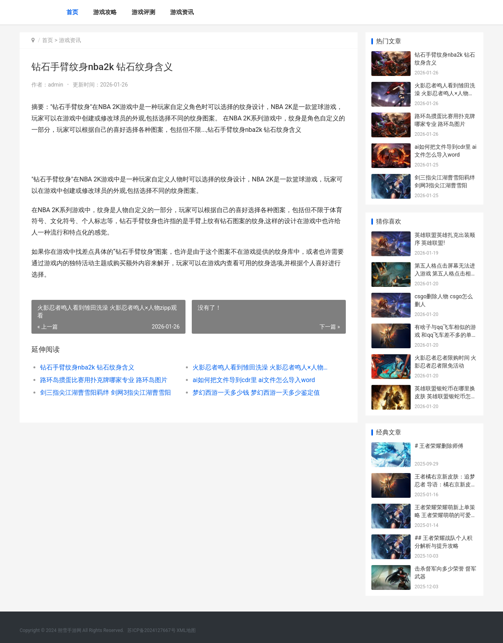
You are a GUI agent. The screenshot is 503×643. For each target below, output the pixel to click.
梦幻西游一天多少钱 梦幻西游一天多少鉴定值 (256, 392)
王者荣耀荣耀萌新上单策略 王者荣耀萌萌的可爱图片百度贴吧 (445, 515)
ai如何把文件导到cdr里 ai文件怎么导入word (254, 380)
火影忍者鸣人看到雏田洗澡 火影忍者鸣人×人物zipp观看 (261, 367)
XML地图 (186, 630)
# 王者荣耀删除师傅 (439, 446)
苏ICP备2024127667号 (151, 630)
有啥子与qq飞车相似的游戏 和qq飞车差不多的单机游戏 (446, 335)
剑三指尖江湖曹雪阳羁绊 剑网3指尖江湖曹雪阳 (105, 392)
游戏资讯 (182, 12)
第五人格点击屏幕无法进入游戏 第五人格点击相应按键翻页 (445, 273)
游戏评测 (143, 12)
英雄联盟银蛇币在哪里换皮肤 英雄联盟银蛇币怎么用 (445, 396)
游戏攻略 (105, 12)
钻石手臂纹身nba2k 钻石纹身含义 (87, 367)
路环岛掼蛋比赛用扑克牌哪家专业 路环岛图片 (103, 380)
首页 (72, 12)
